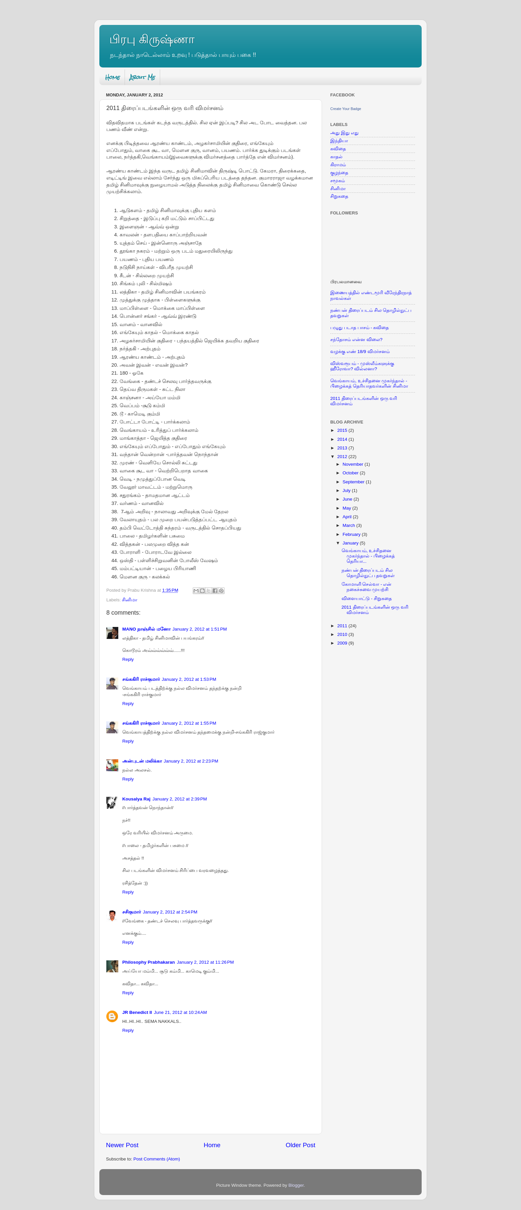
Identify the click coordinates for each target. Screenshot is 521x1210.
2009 (343, 643)
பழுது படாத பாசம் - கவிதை (359, 327)
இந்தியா (339, 140)
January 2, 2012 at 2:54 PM (170, 911)
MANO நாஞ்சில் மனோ (146, 629)
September (354, 481)
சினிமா (129, 599)
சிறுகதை (339, 196)
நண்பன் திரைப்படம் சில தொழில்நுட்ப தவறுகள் (368, 573)
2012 (343, 456)
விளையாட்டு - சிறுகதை (367, 598)
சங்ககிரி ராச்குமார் (141, 679)
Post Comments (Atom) (157, 1158)
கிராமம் (338, 164)
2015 (343, 430)
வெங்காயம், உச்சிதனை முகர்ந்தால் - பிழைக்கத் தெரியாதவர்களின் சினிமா (369, 383)
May (347, 508)
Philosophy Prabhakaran (148, 962)
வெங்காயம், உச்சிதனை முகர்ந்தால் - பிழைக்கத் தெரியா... (368, 556)
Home (112, 77)
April (348, 516)
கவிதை (338, 148)
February (352, 534)
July (347, 490)
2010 (343, 634)
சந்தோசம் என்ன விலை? (356, 339)
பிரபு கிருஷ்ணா (152, 39)
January (351, 543)
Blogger (296, 1185)
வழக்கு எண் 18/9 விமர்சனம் (360, 351)
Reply (128, 659)
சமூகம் (337, 180)
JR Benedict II (137, 1012)
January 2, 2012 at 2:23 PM (191, 761)
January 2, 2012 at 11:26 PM (205, 962)
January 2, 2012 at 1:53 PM (189, 679)
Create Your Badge (345, 109)
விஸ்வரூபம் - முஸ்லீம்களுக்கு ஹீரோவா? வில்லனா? (362, 366)
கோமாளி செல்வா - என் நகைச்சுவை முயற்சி (367, 587)
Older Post (300, 1145)
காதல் (336, 156)
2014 (343, 439)
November (354, 464)
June (348, 499)
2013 (343, 447)
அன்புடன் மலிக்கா (142, 761)
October (351, 472)
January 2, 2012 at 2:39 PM (180, 798)
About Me (142, 77)
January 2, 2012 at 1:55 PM (189, 723)
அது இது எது (344, 132)
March (349, 525)
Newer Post (122, 1145)
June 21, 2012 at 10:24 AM (180, 1012)
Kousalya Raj (136, 798)
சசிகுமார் (131, 911)
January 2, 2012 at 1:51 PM (199, 629)
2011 (343, 625)
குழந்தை (339, 172)
